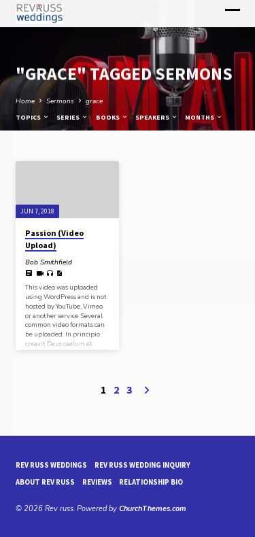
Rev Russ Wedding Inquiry (142, 465)
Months (204, 117)
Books (112, 117)
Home (25, 101)
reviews (97, 482)
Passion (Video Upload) (54, 239)
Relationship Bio (151, 482)
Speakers (156, 117)
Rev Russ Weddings (51, 465)
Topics (33, 117)
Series (72, 117)
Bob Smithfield (48, 262)
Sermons (60, 101)
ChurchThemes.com (152, 509)
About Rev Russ (45, 482)
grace (94, 101)
